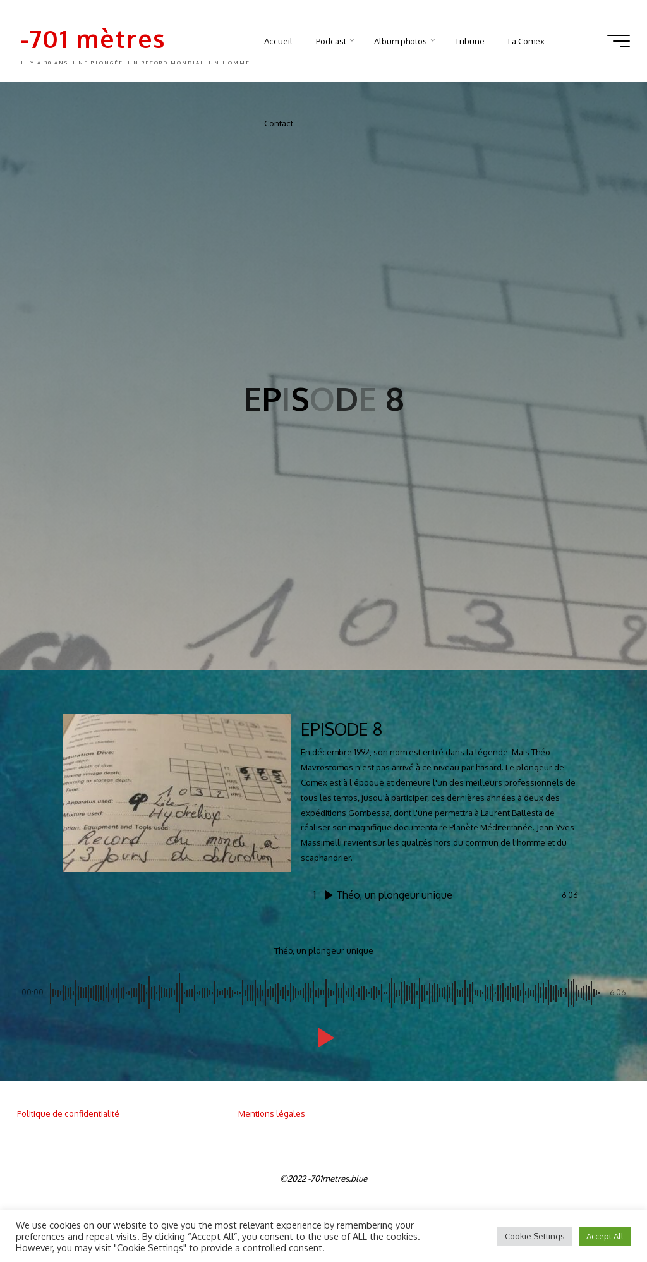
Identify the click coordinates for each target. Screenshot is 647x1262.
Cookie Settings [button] (535, 1236)
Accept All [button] (605, 1236)
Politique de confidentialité (68, 1113)
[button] (323, 1038)
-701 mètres (93, 38)
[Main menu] (618, 41)
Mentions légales (271, 1113)
